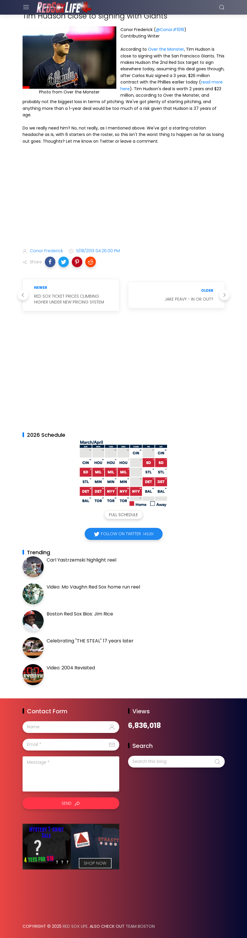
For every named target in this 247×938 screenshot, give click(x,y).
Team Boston (140, 926)
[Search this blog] (176, 762)
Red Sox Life (75, 926)
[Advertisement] (124, 197)
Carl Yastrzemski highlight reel (81, 560)
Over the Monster (166, 49)
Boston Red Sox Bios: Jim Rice (80, 613)
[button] (50, 262)
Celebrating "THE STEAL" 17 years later (90, 640)
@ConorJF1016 (170, 30)
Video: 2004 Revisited (71, 667)
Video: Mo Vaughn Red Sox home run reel (93, 587)
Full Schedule (123, 515)
